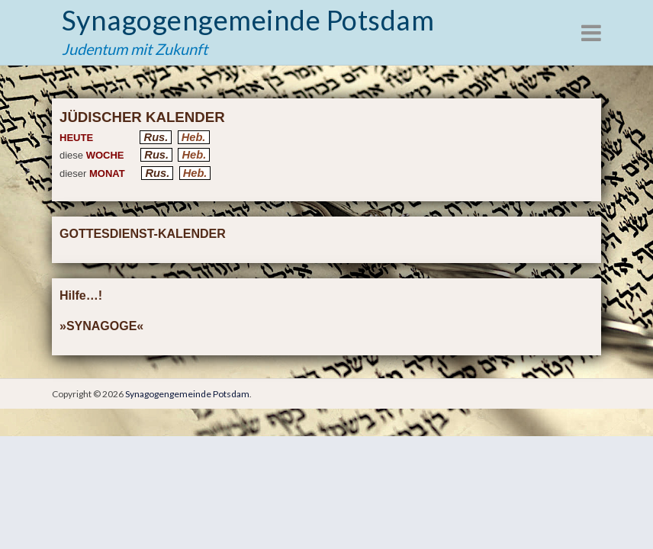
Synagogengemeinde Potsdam (248, 20)
